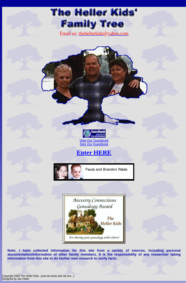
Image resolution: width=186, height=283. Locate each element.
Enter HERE (94, 152)
